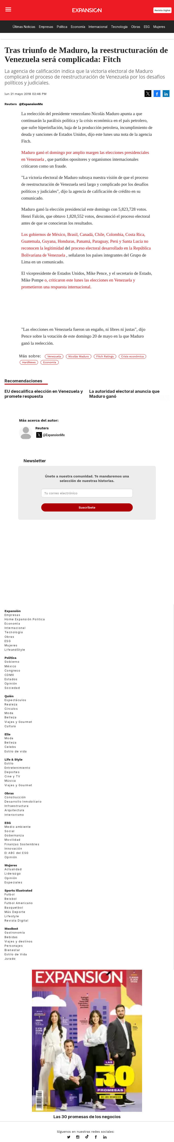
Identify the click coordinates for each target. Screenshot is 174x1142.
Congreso (12, 670)
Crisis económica (132, 356)
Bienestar (12, 950)
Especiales (13, 882)
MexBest (11, 928)
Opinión (11, 683)
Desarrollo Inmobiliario (23, 801)
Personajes (14, 945)
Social (9, 831)
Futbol (10, 894)
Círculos (11, 708)
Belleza (11, 717)
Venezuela (54, 356)
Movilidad (13, 839)
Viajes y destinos (19, 941)
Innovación (13, 848)
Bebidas (11, 937)
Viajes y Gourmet (18, 722)
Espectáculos (16, 700)
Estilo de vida (16, 751)
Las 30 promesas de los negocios (87, 1116)
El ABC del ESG (17, 853)
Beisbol (11, 898)
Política (62, 27)
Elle (7, 734)
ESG (147, 27)
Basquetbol (14, 907)
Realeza (11, 704)
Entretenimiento (17, 767)
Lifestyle (12, 916)
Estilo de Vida (16, 954)
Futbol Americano (19, 903)
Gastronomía (15, 932)
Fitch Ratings (105, 356)
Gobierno (12, 661)
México (10, 666)
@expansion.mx (87, 1136)
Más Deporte (15, 912)
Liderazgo (13, 873)
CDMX (9, 675)
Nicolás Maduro (78, 356)
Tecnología (119, 27)
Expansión (13, 611)
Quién (9, 696)
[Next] (164, 400)
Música (10, 780)
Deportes (12, 772)
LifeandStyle (15, 649)
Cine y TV (12, 776)
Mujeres (159, 27)
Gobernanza (14, 835)
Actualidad (13, 869)
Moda (9, 713)
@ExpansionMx (31, 104)
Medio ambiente (18, 826)
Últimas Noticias (24, 27)
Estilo (9, 763)
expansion (108, 1137)
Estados (11, 679)
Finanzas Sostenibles (22, 844)
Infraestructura (17, 806)
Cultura (10, 726)
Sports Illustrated (18, 890)
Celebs (10, 747)
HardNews (29, 362)
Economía (78, 27)
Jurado (10, 958)
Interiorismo (14, 814)
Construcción (15, 797)
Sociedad (12, 688)
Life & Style (13, 759)
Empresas (46, 27)
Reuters (42, 428)
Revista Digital (162, 10)
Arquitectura (14, 810)
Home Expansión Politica (25, 619)
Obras (135, 27)
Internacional (98, 27)
